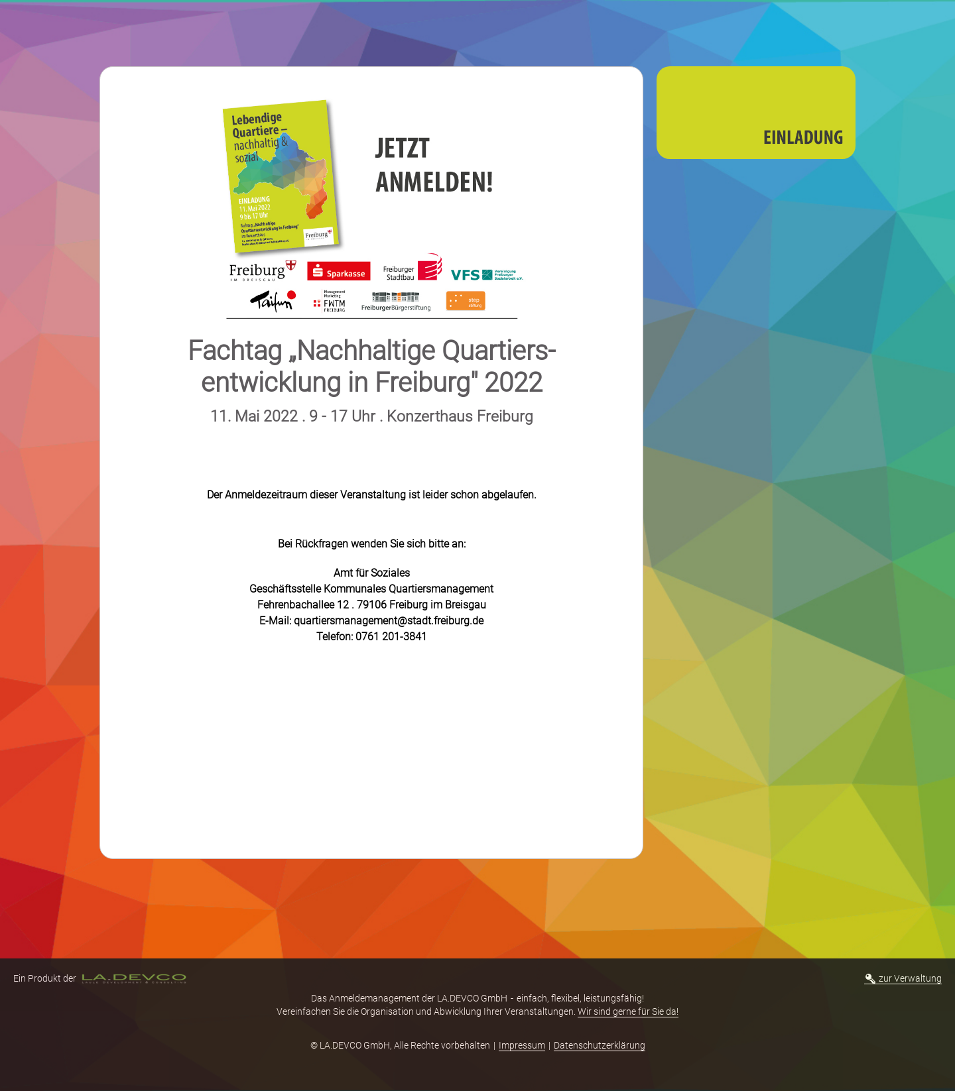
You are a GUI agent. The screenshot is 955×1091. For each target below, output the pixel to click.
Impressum (522, 1045)
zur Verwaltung (903, 978)
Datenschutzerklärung (599, 1045)
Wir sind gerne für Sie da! (628, 1011)
